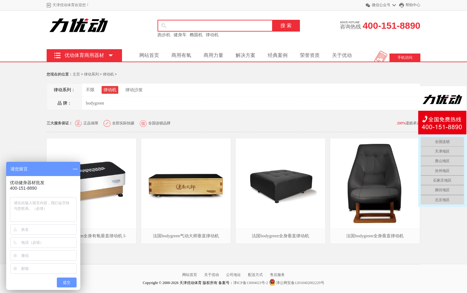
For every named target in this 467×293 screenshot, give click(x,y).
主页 (76, 74)
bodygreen (95, 103)
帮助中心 (413, 5)
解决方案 (245, 55)
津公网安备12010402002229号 (296, 283)
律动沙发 (134, 90)
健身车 (180, 34)
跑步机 (164, 34)
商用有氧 (181, 55)
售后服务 (277, 275)
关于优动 (342, 55)
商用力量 (213, 55)
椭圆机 (196, 34)
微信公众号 (381, 5)
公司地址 (233, 275)
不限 (90, 90)
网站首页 (149, 55)
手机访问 (405, 57)
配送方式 (255, 275)
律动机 (212, 34)
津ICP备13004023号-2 (251, 283)
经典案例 (278, 55)
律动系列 (91, 74)
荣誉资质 (310, 55)
